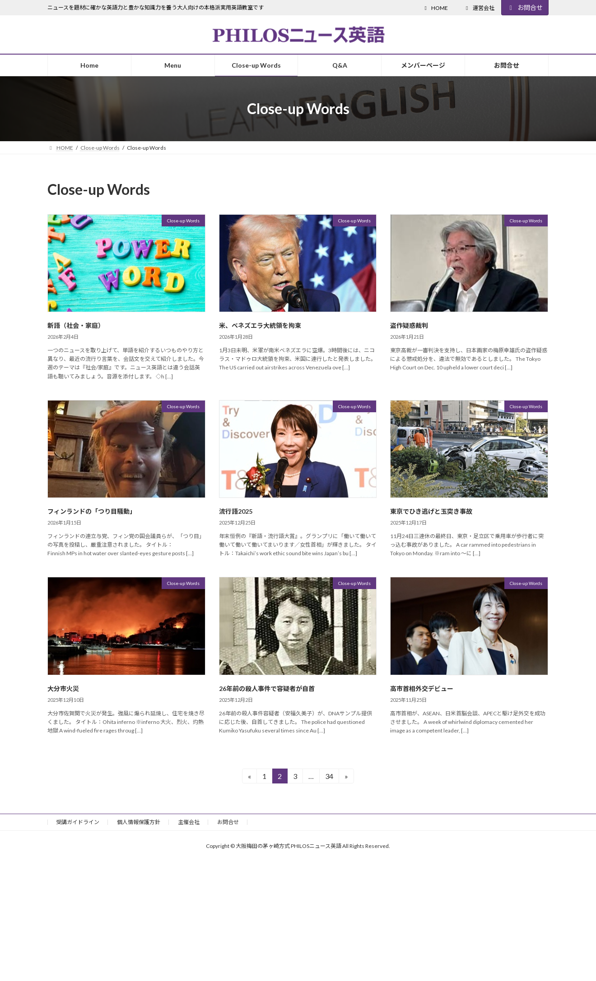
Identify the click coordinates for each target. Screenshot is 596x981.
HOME (435, 8)
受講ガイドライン (77, 822)
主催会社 (189, 822)
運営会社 (479, 8)
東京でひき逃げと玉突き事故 (431, 511)
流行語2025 (235, 511)
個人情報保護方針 (138, 822)
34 (329, 777)
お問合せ (525, 7)
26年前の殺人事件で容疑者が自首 (267, 688)
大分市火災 (63, 688)
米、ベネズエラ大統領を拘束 (260, 325)
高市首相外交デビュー (421, 688)
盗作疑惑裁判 (409, 325)
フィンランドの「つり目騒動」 (91, 511)
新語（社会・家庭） (75, 325)
